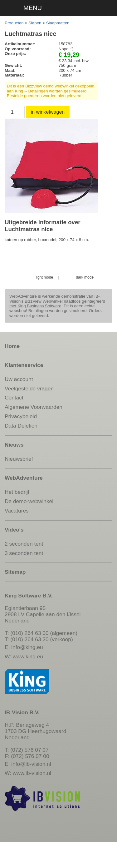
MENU (32, 7)
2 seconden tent (24, 544)
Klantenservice (24, 365)
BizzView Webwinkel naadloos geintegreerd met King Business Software (57, 303)
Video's (14, 530)
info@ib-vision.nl (31, 764)
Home (12, 346)
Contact (14, 397)
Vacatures (17, 511)
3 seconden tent (24, 553)
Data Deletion (21, 426)
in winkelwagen (48, 112)
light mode (44, 277)
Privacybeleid (21, 416)
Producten (14, 23)
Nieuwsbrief (19, 459)
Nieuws (14, 445)
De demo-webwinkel (29, 501)
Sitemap (15, 572)
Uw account (19, 379)
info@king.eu (27, 647)
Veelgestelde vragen (29, 388)
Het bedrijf (17, 492)
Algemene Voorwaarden (33, 407)
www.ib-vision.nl (32, 773)
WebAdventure (24, 478)
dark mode (85, 277)
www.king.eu (28, 656)
